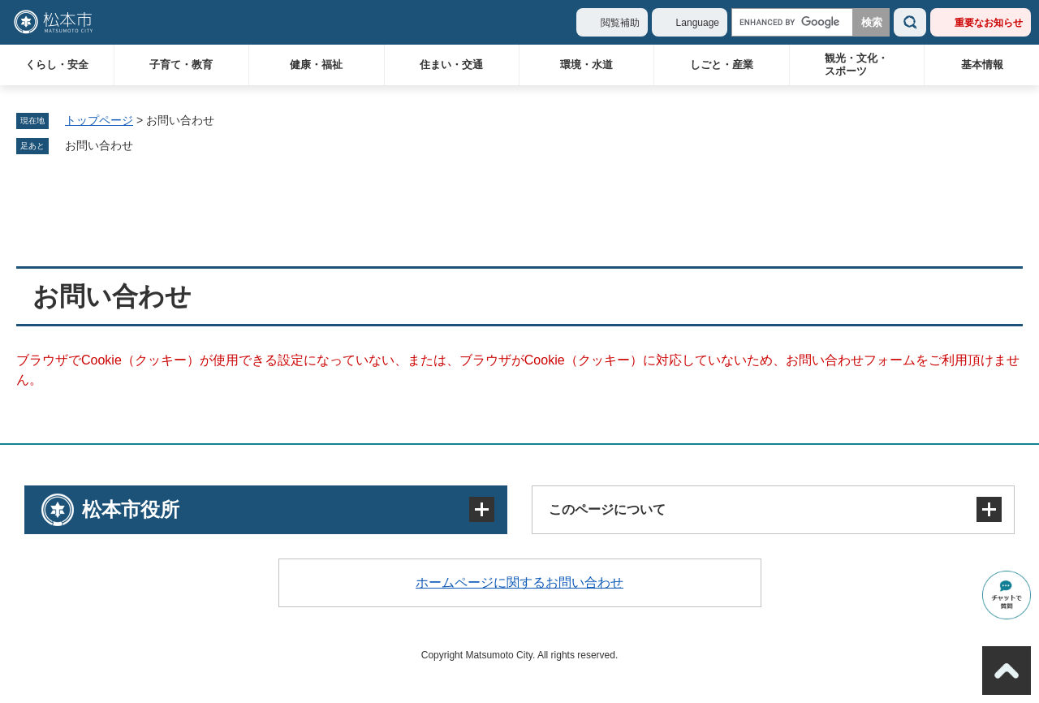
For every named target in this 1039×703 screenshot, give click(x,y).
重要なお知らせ (989, 22)
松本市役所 (130, 509)
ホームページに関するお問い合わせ (519, 582)
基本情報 (982, 64)
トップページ (99, 120)
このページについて (607, 509)
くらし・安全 (56, 64)
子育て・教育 (181, 64)
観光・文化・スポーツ (856, 64)
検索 (910, 22)
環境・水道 (586, 64)
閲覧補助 (620, 22)
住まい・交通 (451, 64)
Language (697, 22)
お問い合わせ (99, 145)
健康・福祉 (316, 64)
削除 (144, 146)
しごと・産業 (721, 64)
